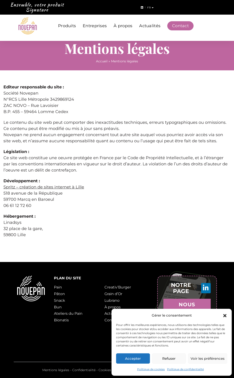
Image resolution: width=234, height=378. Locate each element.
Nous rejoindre (187, 307)
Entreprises (95, 22)
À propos (123, 22)
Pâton (59, 294)
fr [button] (226, 7)
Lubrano (112, 300)
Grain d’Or (113, 294)
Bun (58, 307)
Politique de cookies (151, 369)
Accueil (102, 61)
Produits (67, 22)
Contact (180, 22)
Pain (58, 287)
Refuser (169, 358)
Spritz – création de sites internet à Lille (43, 187)
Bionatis (61, 320)
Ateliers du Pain (68, 313)
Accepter (133, 358)
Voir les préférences (208, 358)
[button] (225, 315)
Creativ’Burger (117, 287)
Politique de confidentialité (185, 369)
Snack (59, 300)
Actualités (149, 22)
